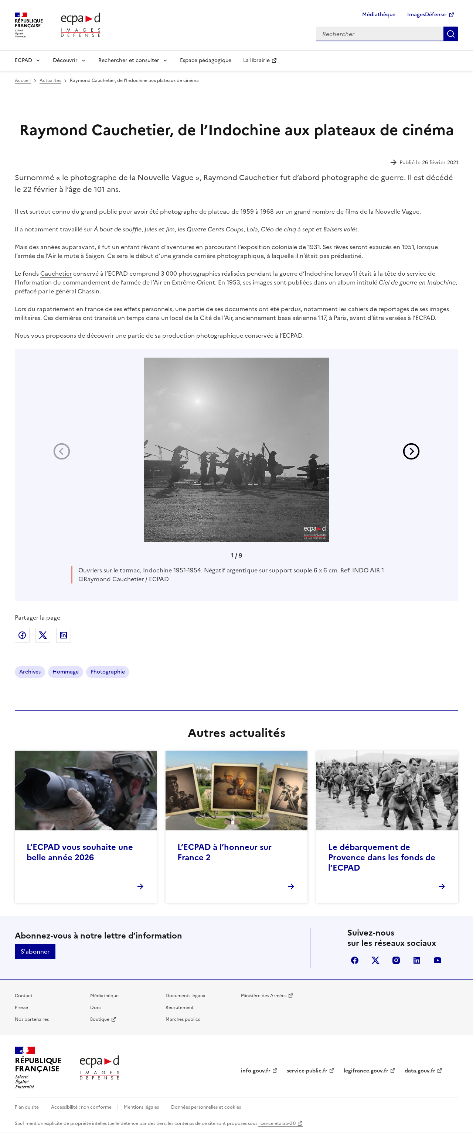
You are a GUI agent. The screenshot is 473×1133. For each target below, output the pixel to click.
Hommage (65, 672)
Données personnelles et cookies (206, 1107)
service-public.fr (307, 1071)
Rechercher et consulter (128, 60)
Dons (95, 1007)
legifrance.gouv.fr (366, 1071)
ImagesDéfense (426, 14)
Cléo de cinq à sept (287, 229)
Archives (30, 672)
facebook (354, 960)
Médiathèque (378, 14)
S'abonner (35, 951)
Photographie (108, 672)
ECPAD (23, 60)
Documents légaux (185, 995)
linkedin (416, 960)
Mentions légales (141, 1107)
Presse (21, 1007)
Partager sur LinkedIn (63, 635)
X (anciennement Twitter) (375, 960)
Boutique (99, 1019)
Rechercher (450, 34)
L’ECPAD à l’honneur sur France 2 (224, 852)
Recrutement (180, 1007)
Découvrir (65, 60)
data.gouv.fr (420, 1071)
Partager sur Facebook (22, 635)
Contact (24, 995)
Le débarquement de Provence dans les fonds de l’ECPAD (381, 857)
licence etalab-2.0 (277, 1123)
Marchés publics (183, 1019)
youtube (437, 960)
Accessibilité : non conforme (81, 1107)
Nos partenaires (32, 1019)
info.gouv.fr (255, 1071)
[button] (411, 451)
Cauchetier (56, 273)
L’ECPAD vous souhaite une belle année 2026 (80, 852)
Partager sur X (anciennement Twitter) (42, 635)
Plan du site (27, 1107)
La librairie (256, 60)
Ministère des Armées (263, 995)
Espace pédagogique (205, 60)
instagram (396, 960)
